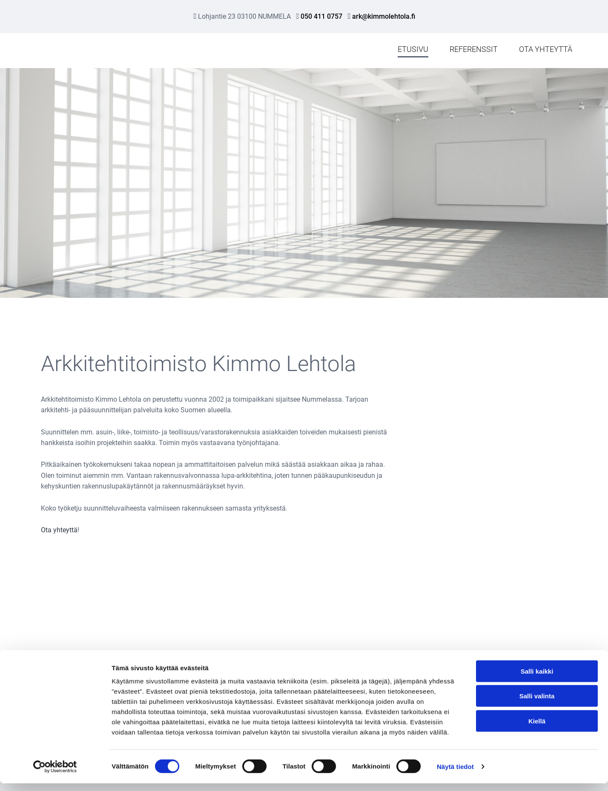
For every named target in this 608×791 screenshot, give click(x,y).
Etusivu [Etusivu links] (413, 49)
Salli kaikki (537, 678)
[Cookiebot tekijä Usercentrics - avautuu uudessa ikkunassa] (55, 774)
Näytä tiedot (455, 774)
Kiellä (536, 728)
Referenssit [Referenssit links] (474, 49)
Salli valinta (537, 704)
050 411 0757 (321, 16)
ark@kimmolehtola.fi (383, 16)
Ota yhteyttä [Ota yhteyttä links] (545, 49)
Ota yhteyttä (59, 530)
